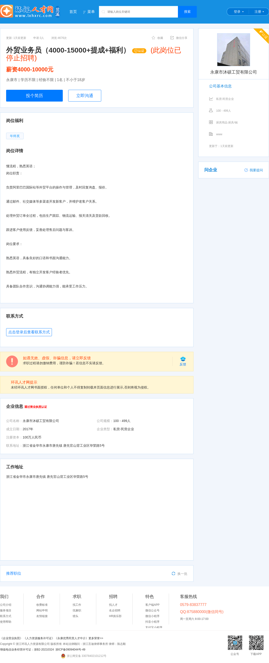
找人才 (113, 604)
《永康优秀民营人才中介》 (71, 638)
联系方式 (5, 616)
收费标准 (42, 604)
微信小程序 (152, 616)
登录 (237, 11)
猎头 (75, 616)
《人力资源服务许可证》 (39, 638)
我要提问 (253, 170)
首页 (73, 12)
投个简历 (34, 95)
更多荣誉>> (95, 638)
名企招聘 (114, 610)
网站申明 (42, 610)
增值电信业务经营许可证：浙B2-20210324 (27, 649)
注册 (258, 11)
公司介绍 (5, 604)
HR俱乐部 (115, 616)
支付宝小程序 (153, 627)
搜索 (187, 11)
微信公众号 (152, 610)
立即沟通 (84, 95)
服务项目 (5, 610)
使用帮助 (5, 621)
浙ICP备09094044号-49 (70, 649)
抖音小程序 (152, 621)
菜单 (91, 11)
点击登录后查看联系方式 (29, 332)
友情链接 (42, 616)
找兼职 (77, 610)
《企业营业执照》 (11, 638)
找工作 (77, 604)
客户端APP (152, 604)
